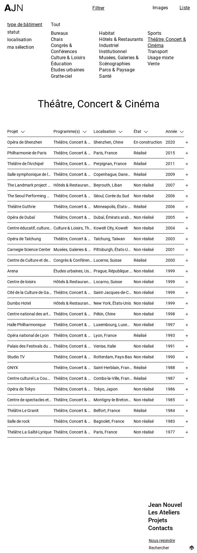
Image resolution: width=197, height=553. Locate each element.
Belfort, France (107, 410)
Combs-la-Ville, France (113, 378)
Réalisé (140, 153)
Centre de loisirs (21, 281)
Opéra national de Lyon (28, 335)
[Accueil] (13, 5)
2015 (170, 153)
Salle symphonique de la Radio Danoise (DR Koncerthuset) (30, 174)
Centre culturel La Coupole (30, 378)
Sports (154, 33)
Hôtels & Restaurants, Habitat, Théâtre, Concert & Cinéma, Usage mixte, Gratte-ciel (73, 185)
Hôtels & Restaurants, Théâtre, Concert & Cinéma (73, 303)
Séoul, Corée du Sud (111, 195)
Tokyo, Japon (106, 389)
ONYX (12, 367)
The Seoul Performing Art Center (30, 195)
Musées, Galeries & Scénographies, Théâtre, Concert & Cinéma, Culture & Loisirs (73, 249)
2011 (170, 163)
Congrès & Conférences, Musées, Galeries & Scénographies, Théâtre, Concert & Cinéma (73, 260)
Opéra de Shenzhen (24, 142)
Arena (12, 271)
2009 (170, 174)
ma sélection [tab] (20, 47)
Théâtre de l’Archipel (25, 163)
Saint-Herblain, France (113, 367)
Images (160, 7)
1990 (170, 356)
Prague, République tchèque (114, 271)
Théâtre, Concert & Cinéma (167, 42)
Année (175, 131)
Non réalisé (144, 185)
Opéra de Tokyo (21, 389)
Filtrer (98, 8)
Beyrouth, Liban (108, 185)
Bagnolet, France (109, 421)
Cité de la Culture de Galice (30, 292)
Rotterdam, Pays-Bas (113, 356)
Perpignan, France (110, 163)
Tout (55, 24)
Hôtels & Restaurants (121, 39)
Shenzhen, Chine (108, 142)
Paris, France (105, 153)
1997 (170, 324)
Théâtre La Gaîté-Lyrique (29, 432)
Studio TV (16, 356)
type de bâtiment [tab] (24, 24)
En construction (148, 142)
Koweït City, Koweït (111, 228)
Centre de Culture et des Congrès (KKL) (30, 260)
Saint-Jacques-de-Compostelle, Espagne (114, 292)
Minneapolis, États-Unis (114, 206)
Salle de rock (18, 421)
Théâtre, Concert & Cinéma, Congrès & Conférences (73, 399)
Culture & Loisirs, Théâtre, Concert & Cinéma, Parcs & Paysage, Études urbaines (73, 228)
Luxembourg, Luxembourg (114, 324)
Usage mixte (160, 57)
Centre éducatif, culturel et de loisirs (30, 228)
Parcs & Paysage (116, 69)
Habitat (106, 33)
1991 (170, 346)
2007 (170, 185)
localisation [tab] (19, 39)
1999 (170, 271)
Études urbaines (67, 69)
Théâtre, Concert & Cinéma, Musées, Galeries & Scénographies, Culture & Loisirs (73, 292)
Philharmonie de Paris (26, 153)
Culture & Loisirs (68, 57)
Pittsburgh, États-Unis (113, 249)
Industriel (109, 45)
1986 (170, 389)
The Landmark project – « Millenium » (30, 185)
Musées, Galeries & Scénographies (119, 60)
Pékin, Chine (104, 314)
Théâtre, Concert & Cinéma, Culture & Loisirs (73, 314)
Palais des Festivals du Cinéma (30, 346)
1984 (170, 410)
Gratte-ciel (61, 76)
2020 (170, 142)
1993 (170, 335)
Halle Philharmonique (26, 324)
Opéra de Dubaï (21, 217)
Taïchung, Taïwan (109, 238)
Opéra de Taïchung (24, 238)
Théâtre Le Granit (23, 410)
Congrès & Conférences (64, 48)
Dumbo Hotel (19, 303)
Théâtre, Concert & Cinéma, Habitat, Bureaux (73, 356)
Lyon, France (105, 335)
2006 (170, 195)
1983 (170, 421)
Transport (158, 51)
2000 (170, 260)
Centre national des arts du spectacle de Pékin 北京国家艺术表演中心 (30, 314)
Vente (154, 63)
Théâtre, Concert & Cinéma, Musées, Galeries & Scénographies (73, 217)
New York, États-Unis (112, 303)
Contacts (160, 528)
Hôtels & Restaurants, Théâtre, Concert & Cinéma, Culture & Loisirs (73, 281)
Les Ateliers (164, 512)
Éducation (61, 63)
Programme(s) (70, 131)
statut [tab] (13, 32)
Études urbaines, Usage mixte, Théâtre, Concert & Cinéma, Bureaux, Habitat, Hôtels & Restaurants (73, 271)
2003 (170, 238)
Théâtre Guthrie (21, 206)
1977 (170, 432)
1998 (170, 314)
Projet (16, 131)
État (141, 131)
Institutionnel (112, 51)
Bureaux (59, 33)
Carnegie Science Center (29, 249)
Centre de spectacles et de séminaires (30, 399)
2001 (170, 249)
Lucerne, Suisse (107, 260)
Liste (185, 7)
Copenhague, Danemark (114, 174)
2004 (170, 228)
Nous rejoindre (162, 540)
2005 (170, 217)
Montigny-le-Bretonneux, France (114, 399)
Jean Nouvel (165, 505)
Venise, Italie (105, 346)
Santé (105, 76)
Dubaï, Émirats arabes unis (114, 217)
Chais (57, 39)
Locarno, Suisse (108, 281)
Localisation (108, 131)
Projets (157, 520)
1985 (170, 399)
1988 (170, 367)
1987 (170, 378)
